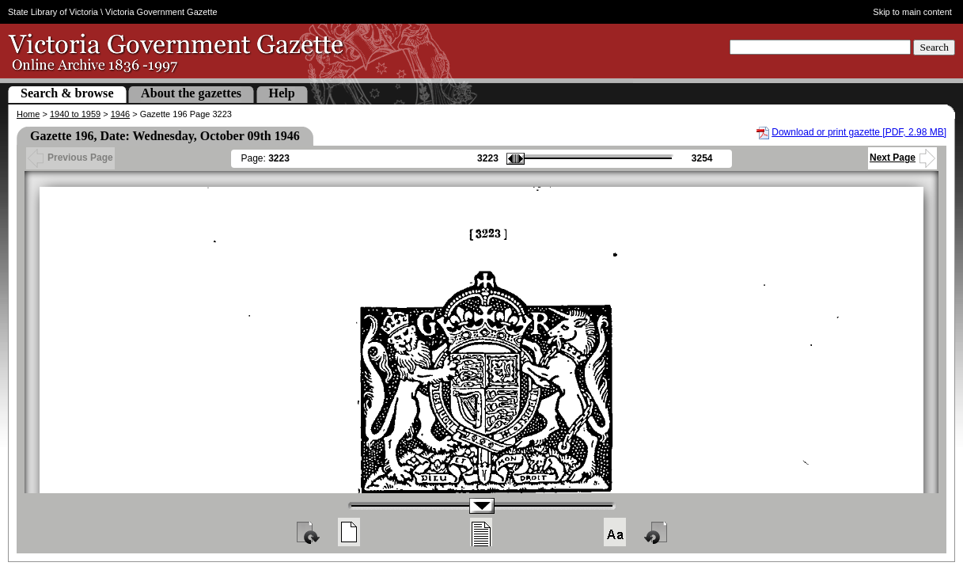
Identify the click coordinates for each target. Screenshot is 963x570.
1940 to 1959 (75, 114)
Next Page (902, 157)
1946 (120, 114)
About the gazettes (191, 93)
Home (28, 114)
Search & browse (67, 93)
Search (934, 47)
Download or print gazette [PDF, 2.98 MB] (859, 132)
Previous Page (70, 157)
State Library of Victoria (53, 12)
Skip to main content (912, 12)
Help (282, 93)
